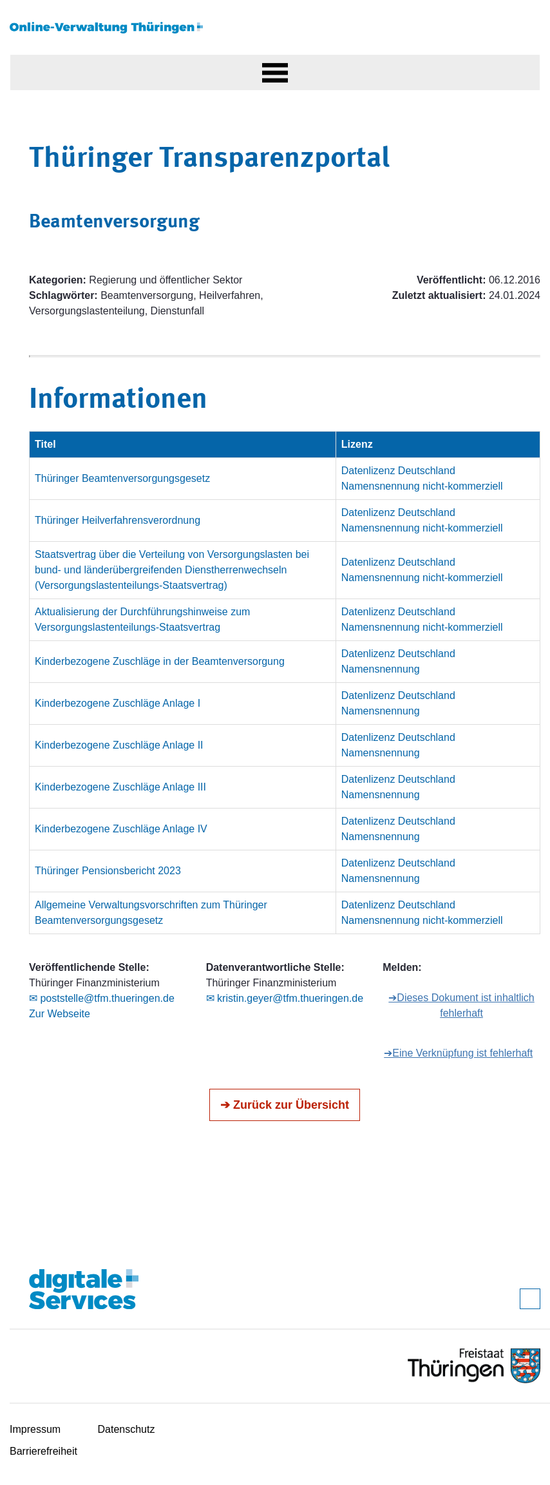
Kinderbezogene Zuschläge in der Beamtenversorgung (160, 661)
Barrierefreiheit (43, 1451)
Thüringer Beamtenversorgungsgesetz (122, 478)
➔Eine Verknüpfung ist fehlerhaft (458, 1053)
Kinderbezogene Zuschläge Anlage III (120, 786)
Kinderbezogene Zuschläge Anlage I (117, 703)
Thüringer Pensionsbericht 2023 (108, 870)
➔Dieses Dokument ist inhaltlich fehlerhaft (461, 1005)
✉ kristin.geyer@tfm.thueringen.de (284, 998)
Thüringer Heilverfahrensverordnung (117, 520)
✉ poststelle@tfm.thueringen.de (102, 998)
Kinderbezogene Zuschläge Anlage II (119, 745)
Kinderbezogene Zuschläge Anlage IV (121, 828)
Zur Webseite (59, 1013)
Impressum (35, 1429)
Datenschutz (126, 1429)
